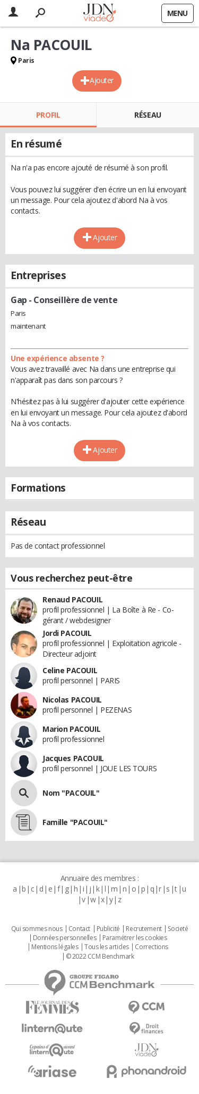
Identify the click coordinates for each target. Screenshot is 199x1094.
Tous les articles (106, 947)
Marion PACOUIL (71, 729)
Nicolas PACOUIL (72, 700)
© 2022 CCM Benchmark (100, 956)
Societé (178, 929)
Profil (48, 115)
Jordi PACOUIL (67, 633)
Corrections (151, 947)
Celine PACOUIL (69, 670)
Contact (79, 929)
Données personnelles (65, 938)
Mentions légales (54, 947)
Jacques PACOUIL (73, 758)
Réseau (147, 115)
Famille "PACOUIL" (75, 822)
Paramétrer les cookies (134, 938)
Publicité (108, 929)
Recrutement (143, 929)
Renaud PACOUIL (72, 599)
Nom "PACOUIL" (71, 793)
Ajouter (102, 80)
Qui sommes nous (37, 929)
